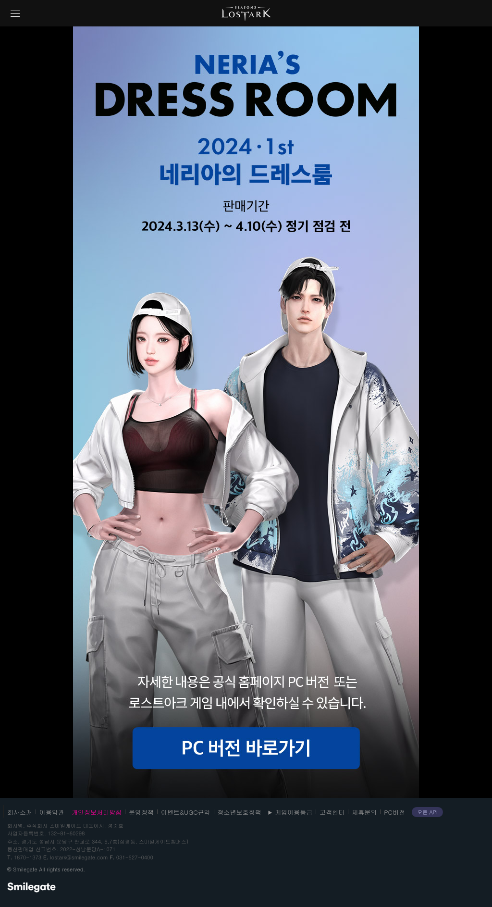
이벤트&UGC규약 (185, 812)
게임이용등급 (293, 812)
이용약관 (51, 812)
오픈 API (427, 812)
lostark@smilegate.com (79, 857)
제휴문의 (364, 812)
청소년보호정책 (239, 812)
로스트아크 (246, 13)
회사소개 (19, 812)
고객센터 (332, 812)
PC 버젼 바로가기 (245, 748)
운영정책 (141, 812)
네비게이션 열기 (15, 13)
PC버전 (394, 812)
